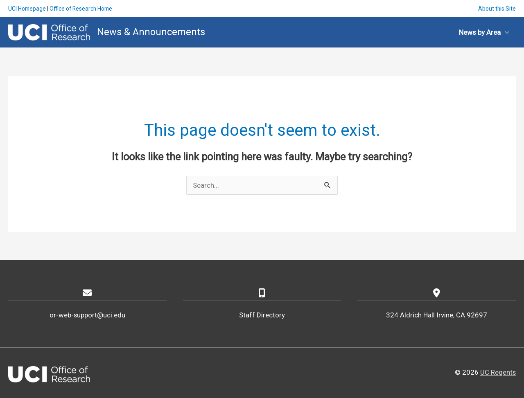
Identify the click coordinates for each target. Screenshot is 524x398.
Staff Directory (262, 314)
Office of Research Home (82, 8)
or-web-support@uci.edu (87, 314)
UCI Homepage (27, 8)
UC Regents (498, 372)
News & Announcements (151, 31)
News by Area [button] (480, 32)
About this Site (497, 8)
